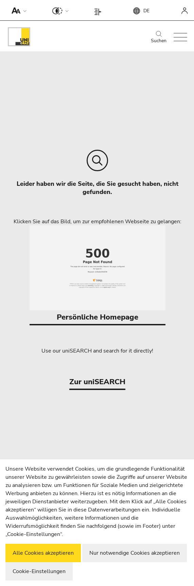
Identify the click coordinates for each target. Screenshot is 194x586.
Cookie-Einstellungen (39, 571)
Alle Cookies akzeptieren (43, 553)
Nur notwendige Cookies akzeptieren (134, 553)
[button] (17, 10)
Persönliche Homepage (97, 273)
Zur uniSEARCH (97, 382)
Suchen (158, 37)
